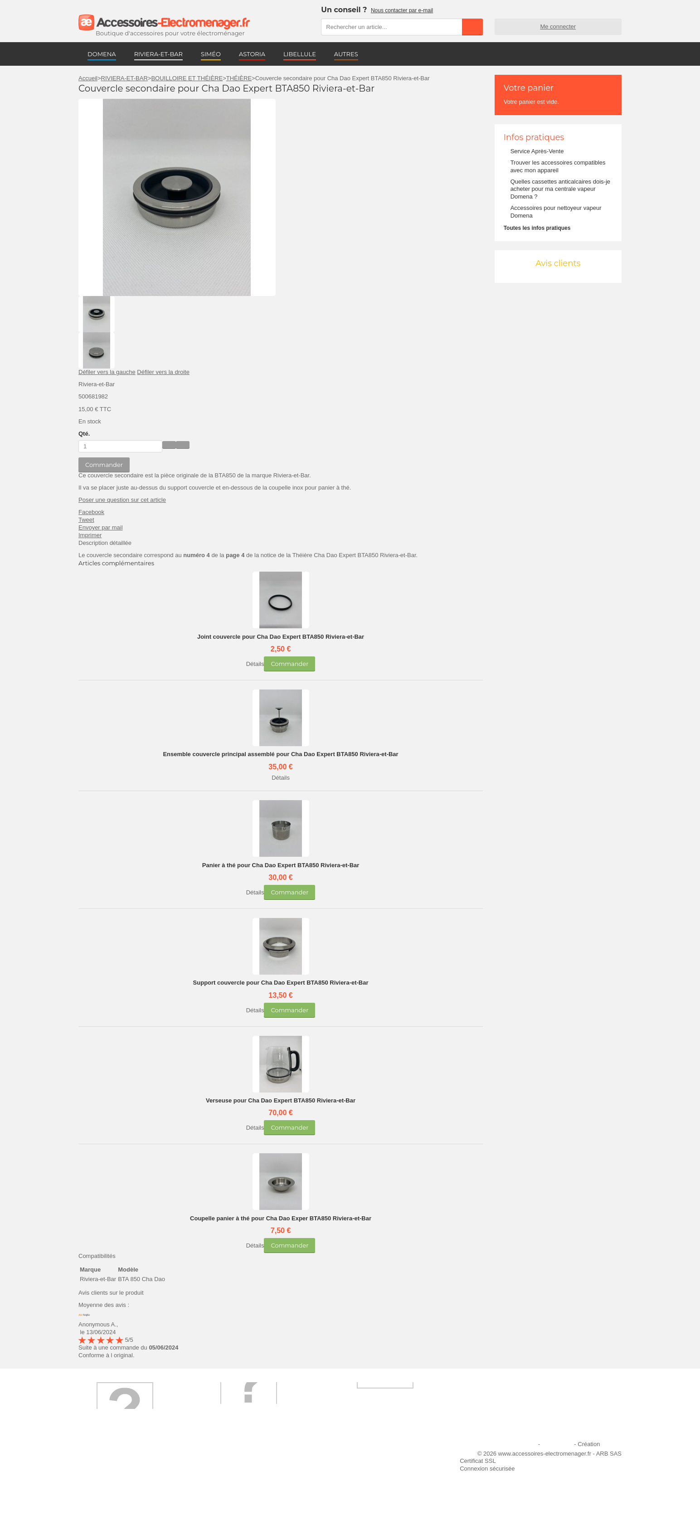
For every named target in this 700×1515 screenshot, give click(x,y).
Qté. (84, 433)
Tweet (86, 519)
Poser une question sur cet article (122, 499)
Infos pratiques (534, 137)
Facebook (91, 512)
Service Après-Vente (537, 151)
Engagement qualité (110, 1480)
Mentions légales (514, 1444)
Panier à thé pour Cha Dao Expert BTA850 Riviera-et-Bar (281, 865)
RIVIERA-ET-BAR (158, 54)
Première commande (111, 1468)
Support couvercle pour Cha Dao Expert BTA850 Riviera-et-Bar (281, 982)
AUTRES (346, 54)
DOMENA (102, 54)
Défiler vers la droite (163, 372)
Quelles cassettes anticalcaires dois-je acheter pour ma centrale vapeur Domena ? (560, 189)
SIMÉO (211, 54)
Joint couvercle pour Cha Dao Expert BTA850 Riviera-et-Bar (280, 636)
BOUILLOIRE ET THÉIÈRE (187, 78)
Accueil (87, 78)
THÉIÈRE (239, 78)
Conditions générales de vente (250, 1480)
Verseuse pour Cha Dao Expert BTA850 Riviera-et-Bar (280, 1100)
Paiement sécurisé (234, 1468)
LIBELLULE (299, 54)
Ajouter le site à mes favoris (372, 1455)
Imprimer (90, 535)
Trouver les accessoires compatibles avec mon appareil (558, 166)
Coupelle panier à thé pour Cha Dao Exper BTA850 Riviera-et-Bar (280, 1218)
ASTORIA (252, 54)
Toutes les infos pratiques (537, 228)
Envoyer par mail (100, 527)
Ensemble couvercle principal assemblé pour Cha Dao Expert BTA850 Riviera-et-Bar (280, 754)
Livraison (221, 1455)
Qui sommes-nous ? (110, 1455)
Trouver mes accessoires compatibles (259, 1492)
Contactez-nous (104, 1492)
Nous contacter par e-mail (402, 10)
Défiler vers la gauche (107, 372)
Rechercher (472, 27)
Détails (255, 663)
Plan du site (557, 1444)
